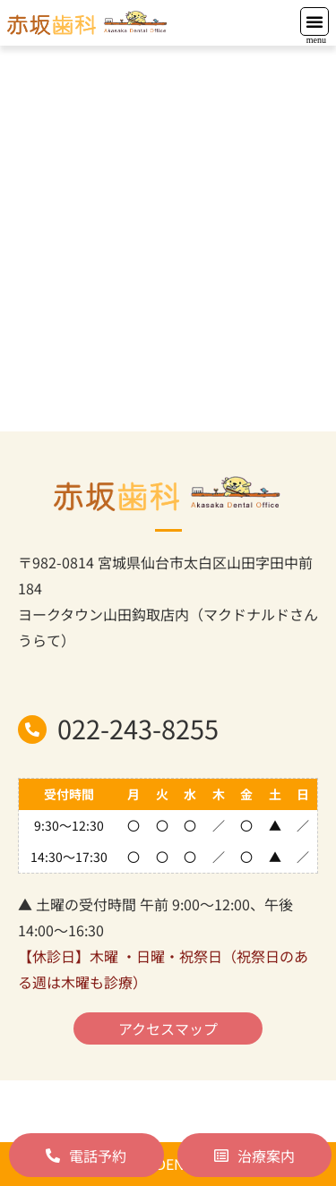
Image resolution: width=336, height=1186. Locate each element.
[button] (314, 21)
